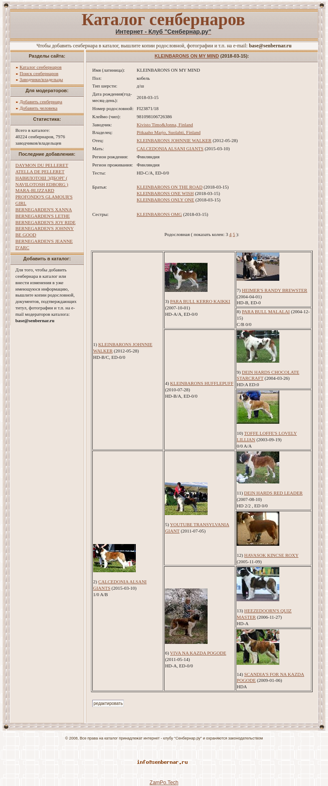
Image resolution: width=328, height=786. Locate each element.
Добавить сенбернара (41, 101)
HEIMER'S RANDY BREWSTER (274, 290)
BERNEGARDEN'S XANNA (43, 209)
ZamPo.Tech (163, 783)
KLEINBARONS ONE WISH (165, 193)
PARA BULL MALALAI (266, 311)
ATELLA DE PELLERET (39, 171)
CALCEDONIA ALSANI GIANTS (170, 148)
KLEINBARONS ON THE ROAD (169, 186)
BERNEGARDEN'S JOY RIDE (45, 222)
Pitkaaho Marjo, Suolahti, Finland (168, 132)
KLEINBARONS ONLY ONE (165, 199)
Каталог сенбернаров (41, 67)
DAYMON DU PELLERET (41, 165)
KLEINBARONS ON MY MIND (187, 55)
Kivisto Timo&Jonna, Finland (165, 124)
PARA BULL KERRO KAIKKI (200, 301)
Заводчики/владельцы (41, 79)
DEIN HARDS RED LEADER (273, 492)
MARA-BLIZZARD (34, 190)
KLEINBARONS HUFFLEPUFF (201, 383)
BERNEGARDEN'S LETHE (42, 215)
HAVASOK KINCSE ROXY (271, 555)
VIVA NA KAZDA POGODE (198, 652)
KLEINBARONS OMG (159, 214)
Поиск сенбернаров (39, 73)
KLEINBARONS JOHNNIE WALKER (174, 140)
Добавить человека (39, 108)
